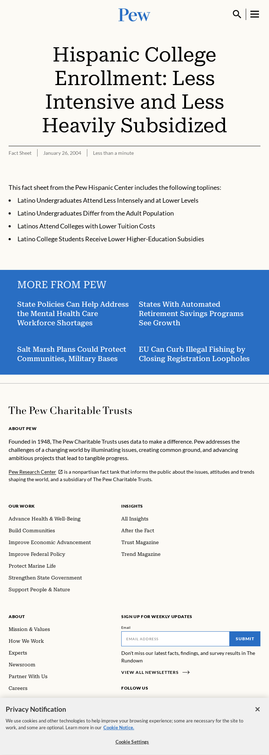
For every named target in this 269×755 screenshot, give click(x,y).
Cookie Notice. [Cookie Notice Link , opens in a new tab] (118, 731)
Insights (132, 506)
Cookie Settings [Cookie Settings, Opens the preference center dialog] (132, 745)
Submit (245, 638)
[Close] (257, 712)
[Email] (175, 638)
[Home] (70, 410)
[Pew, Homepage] (134, 14)
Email (126, 627)
